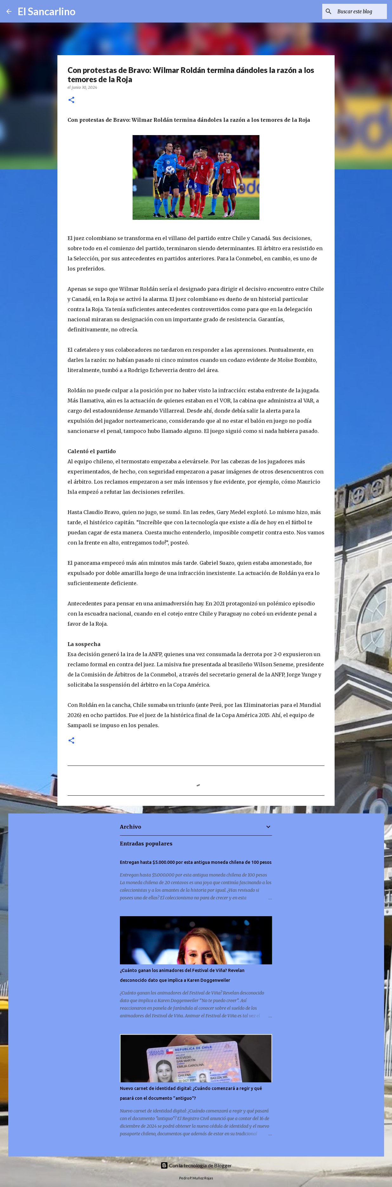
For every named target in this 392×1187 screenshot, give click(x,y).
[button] (71, 100)
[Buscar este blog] (353, 11)
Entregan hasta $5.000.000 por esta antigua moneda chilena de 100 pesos (195, 862)
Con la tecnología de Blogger (196, 1165)
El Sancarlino (46, 11)
